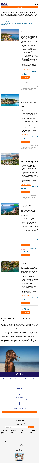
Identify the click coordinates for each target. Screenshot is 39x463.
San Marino (22, 443)
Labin (11, 435)
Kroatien (12, 432)
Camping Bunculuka (26, 206)
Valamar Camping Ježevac (28, 97)
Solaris (31, 432)
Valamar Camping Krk (27, 32)
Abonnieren (31, 427)
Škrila (21, 442)
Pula (11, 436)
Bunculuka (31, 433)
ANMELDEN (19, 412)
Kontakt (2, 432)
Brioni (21, 435)
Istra (21, 433)
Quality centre (3, 436)
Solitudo (21, 445)
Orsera (21, 434)
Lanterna (21, 432)
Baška (21, 441)
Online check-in (3, 433)
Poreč (11, 434)
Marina (21, 436)
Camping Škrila (25, 263)
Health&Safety (3, 441)
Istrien (12, 433)
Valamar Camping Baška (27, 156)
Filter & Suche (19, 7)
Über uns (2, 434)
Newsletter (3, 435)
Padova (21, 444)
